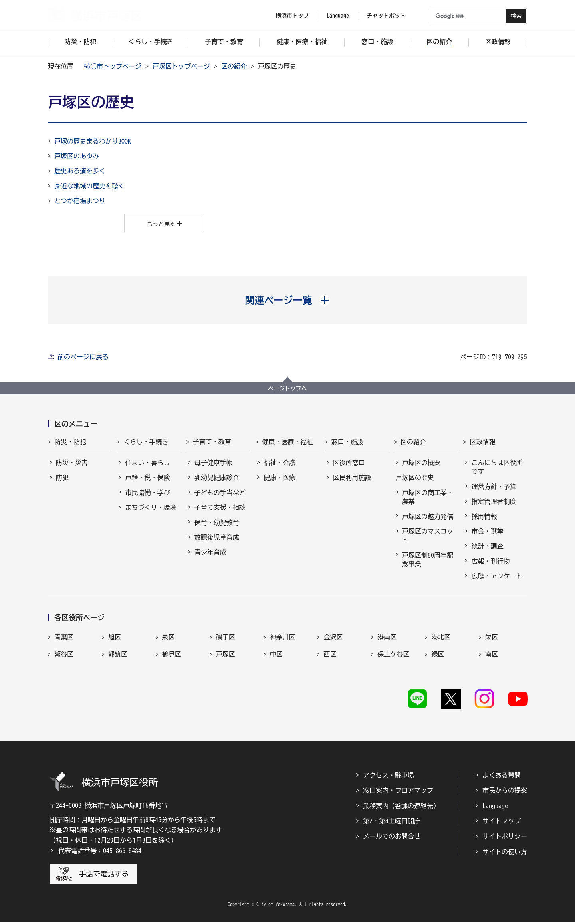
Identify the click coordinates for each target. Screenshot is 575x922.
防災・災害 (72, 462)
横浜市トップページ (112, 66)
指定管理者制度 (493, 501)
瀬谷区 (63, 654)
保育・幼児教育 (216, 522)
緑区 (437, 654)
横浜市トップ (292, 15)
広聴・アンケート (496, 576)
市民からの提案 (504, 790)
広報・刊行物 (490, 561)
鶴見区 (171, 654)
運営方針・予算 (493, 486)
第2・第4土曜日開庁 (391, 821)
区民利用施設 (352, 477)
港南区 (387, 637)
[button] (287, 300)
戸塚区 (225, 654)
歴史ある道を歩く (79, 171)
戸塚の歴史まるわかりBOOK (92, 141)
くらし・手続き (145, 442)
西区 (329, 654)
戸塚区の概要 (421, 462)
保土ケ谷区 (393, 654)
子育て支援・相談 (220, 507)
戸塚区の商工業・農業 (427, 497)
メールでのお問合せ (391, 836)
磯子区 (225, 637)
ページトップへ (287, 388)
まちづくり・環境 (150, 507)
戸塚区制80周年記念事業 (427, 559)
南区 (491, 654)
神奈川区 (282, 637)
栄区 (491, 637)
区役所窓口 (349, 462)
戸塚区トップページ (181, 66)
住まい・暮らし (147, 462)
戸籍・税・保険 (147, 477)
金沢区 (333, 637)
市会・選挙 (487, 531)
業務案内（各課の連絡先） (401, 806)
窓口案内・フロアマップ (398, 790)
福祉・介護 (279, 462)
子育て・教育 (212, 442)
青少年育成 (210, 552)
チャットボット (386, 15)
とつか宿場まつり (79, 201)
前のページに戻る (83, 357)
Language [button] (338, 15)
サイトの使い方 (504, 852)
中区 (276, 654)
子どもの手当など (220, 492)
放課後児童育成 (216, 537)
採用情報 (484, 516)
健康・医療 (279, 477)
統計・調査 (487, 546)
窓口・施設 (347, 442)
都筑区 (117, 654)
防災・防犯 (70, 442)
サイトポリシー (504, 836)
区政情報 (482, 442)
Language (495, 806)
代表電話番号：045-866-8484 (99, 850)
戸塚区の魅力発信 (427, 516)
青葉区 (63, 637)
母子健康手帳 (213, 462)
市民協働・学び (147, 492)
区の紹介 (234, 66)
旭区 (114, 637)
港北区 (440, 637)
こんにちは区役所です (496, 467)
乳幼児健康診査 (216, 477)
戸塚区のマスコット (427, 535)
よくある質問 (501, 775)
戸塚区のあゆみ (76, 156)
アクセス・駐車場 (388, 775)
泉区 (168, 637)
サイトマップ (501, 821)
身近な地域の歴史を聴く (89, 186)
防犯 (62, 477)
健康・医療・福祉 (287, 442)
